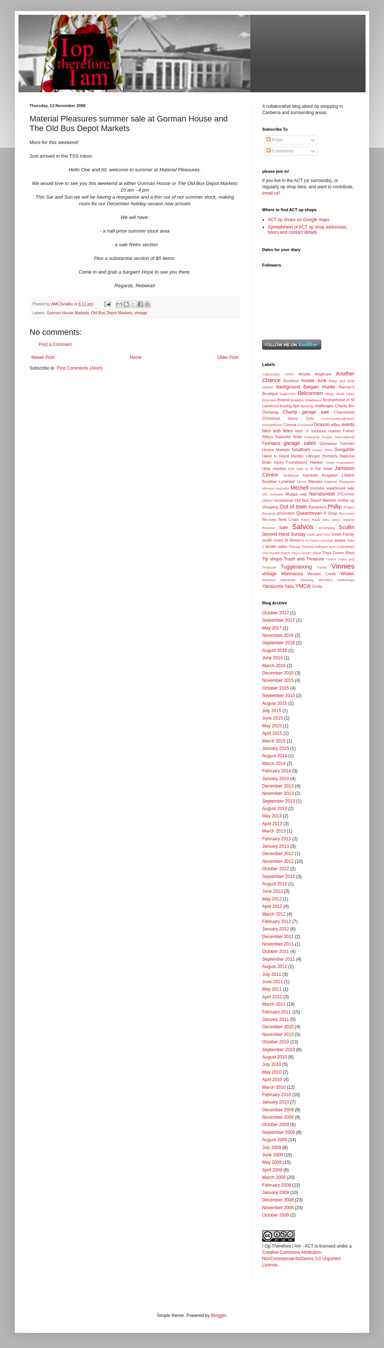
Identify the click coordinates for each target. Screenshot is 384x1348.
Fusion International (338, 437)
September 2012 (278, 876)
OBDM (267, 500)
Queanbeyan (309, 513)
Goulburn (301, 449)
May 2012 (272, 899)
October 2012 (275, 868)
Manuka (315, 481)
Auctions (290, 380)
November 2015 (278, 680)
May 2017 (272, 628)
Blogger (218, 1315)
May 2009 (272, 1162)
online (343, 500)
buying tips (289, 406)
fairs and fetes (277, 430)
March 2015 (273, 741)
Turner (322, 567)
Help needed (274, 468)
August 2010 (274, 1057)
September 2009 (278, 1132)
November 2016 (278, 635)
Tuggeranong (296, 567)
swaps (340, 540)
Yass (289, 586)
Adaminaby (271, 374)
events (348, 424)
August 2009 (274, 1139)
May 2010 (272, 1072)
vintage (140, 313)
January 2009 (275, 1192)
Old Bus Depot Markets (111, 313)
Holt (291, 469)
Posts (274, 140)
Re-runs (269, 519)
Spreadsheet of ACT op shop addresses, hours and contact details (307, 229)
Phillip (335, 507)
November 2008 (278, 1207)
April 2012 (272, 906)
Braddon (297, 400)
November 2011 (278, 944)
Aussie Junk (313, 380)
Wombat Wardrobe (279, 580)
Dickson (322, 424)
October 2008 (275, 1215)
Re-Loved (346, 513)
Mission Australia (275, 488)
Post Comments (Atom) (79, 368)
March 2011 (273, 1004)
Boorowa (269, 400)
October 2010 (275, 1042)
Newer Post (42, 357)
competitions (272, 425)
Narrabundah (322, 494)
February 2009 (276, 1185)
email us (270, 193)
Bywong (307, 406)
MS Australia (272, 494)
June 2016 (272, 658)
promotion (286, 513)
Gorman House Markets (68, 313)
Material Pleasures (339, 482)
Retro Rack (310, 520)
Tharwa (294, 547)
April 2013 (272, 823)
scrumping (326, 528)
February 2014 (276, 771)
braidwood (313, 400)
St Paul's (312, 540)
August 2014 (274, 755)
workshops (345, 580)
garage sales (300, 443)
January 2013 (275, 846)
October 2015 (275, 688)
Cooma (289, 424)
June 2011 (272, 981)
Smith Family (342, 534)
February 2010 (276, 1094)
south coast (272, 540)
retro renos (331, 520)
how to (302, 469)
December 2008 (278, 1200)
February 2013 (276, 838)
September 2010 (278, 1049)
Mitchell (300, 488)
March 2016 (273, 665)
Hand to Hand (275, 456)
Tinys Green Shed (338, 552)
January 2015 (275, 748)
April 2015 (272, 733)
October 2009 (275, 1124)
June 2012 (272, 891)
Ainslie (304, 374)
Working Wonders (317, 580)
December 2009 (278, 1109)
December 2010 (278, 1026)
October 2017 (275, 612)
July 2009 (271, 1147)
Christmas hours (280, 418)
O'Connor (345, 494)
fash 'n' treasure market (317, 431)
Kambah (310, 475)
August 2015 (274, 703)
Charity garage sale (306, 412)
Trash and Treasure (304, 559)
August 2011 (274, 966)
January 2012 (275, 929)
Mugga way (296, 494)
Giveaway (328, 443)
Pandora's (317, 507)
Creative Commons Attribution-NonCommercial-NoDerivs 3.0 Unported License (301, 1259)
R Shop (330, 513)
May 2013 (272, 816)
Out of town (293, 507)
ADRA (289, 374)
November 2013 (278, 793)
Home (136, 357)
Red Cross (289, 519)
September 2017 (278, 620)
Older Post (227, 357)
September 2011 (278, 959)
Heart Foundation (340, 462)
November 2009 (278, 1117)
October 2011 (275, 951)
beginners (288, 394)
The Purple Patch (276, 553)
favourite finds (288, 437)
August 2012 (274, 883)
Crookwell (305, 425)
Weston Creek (322, 574)
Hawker (316, 462)
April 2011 (272, 996)
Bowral (283, 400)
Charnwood (344, 412)
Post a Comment (55, 344)
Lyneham (287, 481)
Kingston (329, 475)
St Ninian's (294, 540)
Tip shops (272, 559)
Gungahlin (344, 449)
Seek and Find (318, 534)
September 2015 (278, 695)
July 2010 (271, 1064)
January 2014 (275, 778)
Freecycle (312, 437)
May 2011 (272, 989)
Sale (283, 527)
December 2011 (278, 936)
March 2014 (273, 763)
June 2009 (272, 1154)
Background (288, 387)
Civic (310, 418)
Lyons (301, 482)
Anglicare (323, 374)
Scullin (346, 527)
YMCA (303, 586)
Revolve (268, 528)
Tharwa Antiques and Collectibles (328, 547)
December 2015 (278, 673)
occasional (283, 500)
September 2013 (278, 801)
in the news (321, 468)
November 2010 (278, 1034)
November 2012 (278, 861)
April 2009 (272, 1170)
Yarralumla (272, 586)
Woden (347, 573)
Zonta (317, 586)
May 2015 (272, 725)
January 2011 (275, 1019)
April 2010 (272, 1079)
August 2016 (274, 650)
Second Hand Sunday (284, 534)
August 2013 (274, 808)
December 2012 (278, 853)
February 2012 (276, 921)
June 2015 (272, 718)
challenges (324, 406)
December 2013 (278, 786)
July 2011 (271, 974)
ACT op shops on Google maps (298, 219)
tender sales (276, 546)
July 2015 (271, 710)
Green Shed (322, 450)
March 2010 (273, 1087)
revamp (348, 520)
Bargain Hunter (320, 387)
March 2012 (273, 914)
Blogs (329, 394)
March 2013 (273, 831)
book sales (345, 394)
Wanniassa (292, 573)
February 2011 (276, 1012)
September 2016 (278, 642)
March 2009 (273, 1177)
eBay (335, 424)
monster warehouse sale (332, 488)
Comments (279, 151)
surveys (327, 540)
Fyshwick (271, 443)
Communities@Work (338, 418)
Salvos (302, 527)
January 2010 (275, 1102)
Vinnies (342, 566)
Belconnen (310, 393)
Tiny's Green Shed (306, 553)
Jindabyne (291, 475)
